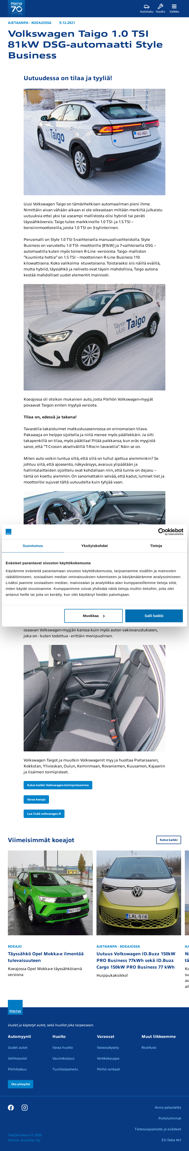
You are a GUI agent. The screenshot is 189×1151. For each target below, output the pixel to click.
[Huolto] (160, 8)
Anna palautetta (168, 1107)
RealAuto (149, 1047)
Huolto (59, 1036)
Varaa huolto (62, 1047)
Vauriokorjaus (63, 1058)
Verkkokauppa (108, 1058)
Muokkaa (94, 616)
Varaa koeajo (36, 799)
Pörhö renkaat (108, 1069)
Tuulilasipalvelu (65, 1069)
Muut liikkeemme (159, 1036)
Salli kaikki (154, 616)
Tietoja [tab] (156, 546)
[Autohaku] (147, 8)
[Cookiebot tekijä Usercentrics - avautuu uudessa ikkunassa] (161, 531)
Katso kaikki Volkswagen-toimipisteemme (58, 785)
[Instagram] (25, 1107)
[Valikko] (174, 8)
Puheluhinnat (169, 1118)
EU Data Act (171, 1140)
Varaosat (105, 1036)
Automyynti (19, 1036)
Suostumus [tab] (33, 546)
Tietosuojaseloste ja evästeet (158, 1129)
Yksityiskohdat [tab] (94, 546)
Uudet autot (17, 1047)
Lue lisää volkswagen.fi (44, 813)
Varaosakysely (108, 1047)
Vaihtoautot (17, 1058)
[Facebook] (11, 1107)
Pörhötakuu (17, 1069)
